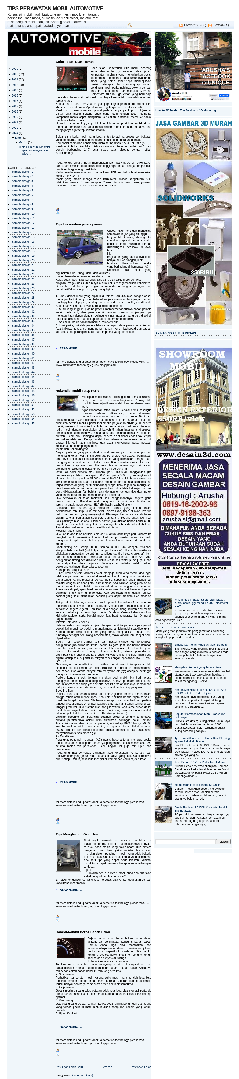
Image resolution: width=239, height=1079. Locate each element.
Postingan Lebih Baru (69, 1067)
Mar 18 (23, 142)
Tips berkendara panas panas (79, 224)
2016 (15, 101)
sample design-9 (22, 209)
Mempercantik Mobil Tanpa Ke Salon (198, 784)
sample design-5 (22, 190)
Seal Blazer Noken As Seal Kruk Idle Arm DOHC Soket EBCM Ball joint (200, 691)
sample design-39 (23, 349)
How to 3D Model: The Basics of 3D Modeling (185, 110)
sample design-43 (23, 367)
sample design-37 (23, 339)
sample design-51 (23, 405)
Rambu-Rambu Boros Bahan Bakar (83, 932)
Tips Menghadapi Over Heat (77, 834)
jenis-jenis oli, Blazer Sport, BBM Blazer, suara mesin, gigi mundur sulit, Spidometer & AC (201, 603)
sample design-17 (23, 246)
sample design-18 (23, 251)
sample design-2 (22, 176)
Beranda (107, 1067)
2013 (15, 90)
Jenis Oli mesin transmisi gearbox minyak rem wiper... (34, 150)
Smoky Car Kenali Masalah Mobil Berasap (201, 644)
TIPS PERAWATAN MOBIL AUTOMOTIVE (55, 8)
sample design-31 (23, 311)
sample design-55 (23, 423)
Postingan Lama (141, 1067)
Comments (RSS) (195, 25)
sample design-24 (23, 279)
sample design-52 (23, 409)
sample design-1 (22, 171)
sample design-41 (23, 358)
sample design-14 (23, 232)
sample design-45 (23, 377)
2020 (15, 117)
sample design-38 (23, 344)
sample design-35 (23, 330)
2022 (15, 127)
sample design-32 (23, 316)
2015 (15, 95)
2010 (15, 74)
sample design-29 (23, 302)
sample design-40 (23, 353)
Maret (19, 137)
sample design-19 (23, 255)
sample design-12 (23, 223)
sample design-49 (23, 395)
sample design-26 (23, 288)
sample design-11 (23, 218)
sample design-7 (22, 199)
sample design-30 (23, 307)
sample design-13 (23, 227)
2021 (15, 122)
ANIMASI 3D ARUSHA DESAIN (175, 333)
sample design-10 (23, 213)
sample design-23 (23, 274)
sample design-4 (22, 185)
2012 (15, 84)
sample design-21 (23, 265)
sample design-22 (23, 269)
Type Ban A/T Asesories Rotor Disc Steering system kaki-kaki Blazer (202, 740)
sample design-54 (23, 419)
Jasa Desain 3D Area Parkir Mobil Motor (200, 762)
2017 (15, 106)
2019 (15, 111)
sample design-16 (23, 241)
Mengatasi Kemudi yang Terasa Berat (198, 667)
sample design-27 (23, 293)
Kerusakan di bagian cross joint (175, 627)
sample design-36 (23, 335)
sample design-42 (23, 363)
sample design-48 (23, 391)
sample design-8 (22, 204)
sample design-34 (23, 325)
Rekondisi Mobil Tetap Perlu (77, 391)
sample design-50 (23, 400)
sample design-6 (22, 195)
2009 (15, 68)
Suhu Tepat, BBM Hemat (75, 62)
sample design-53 (23, 414)
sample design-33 (23, 321)
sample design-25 (23, 283)
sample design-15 (23, 237)
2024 (15, 133)
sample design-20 (23, 260)
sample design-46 (23, 381)
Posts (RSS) (221, 25)
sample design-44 (23, 372)
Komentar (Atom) (82, 1075)
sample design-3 (22, 181)
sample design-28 (23, 297)
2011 (15, 79)
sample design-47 (23, 386)
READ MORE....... (71, 348)
